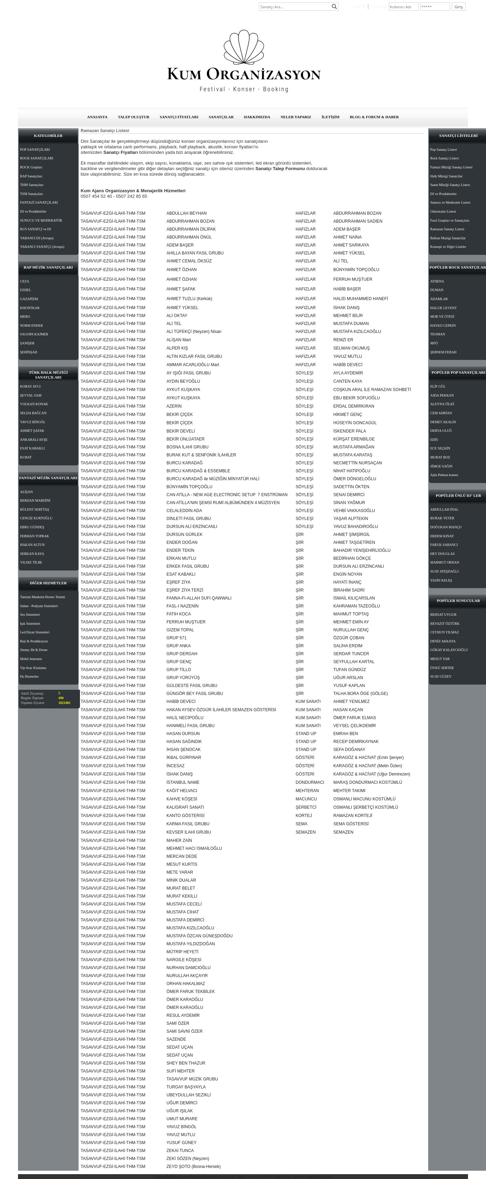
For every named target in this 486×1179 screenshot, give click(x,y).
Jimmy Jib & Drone (33, 650)
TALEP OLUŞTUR (133, 117)
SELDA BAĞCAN (33, 413)
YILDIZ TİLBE (31, 562)
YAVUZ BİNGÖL (32, 422)
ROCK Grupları (31, 167)
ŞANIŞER (27, 343)
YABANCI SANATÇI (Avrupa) (42, 247)
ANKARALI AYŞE (33, 440)
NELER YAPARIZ (296, 117)
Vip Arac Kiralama (33, 668)
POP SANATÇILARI (35, 149)
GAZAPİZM (29, 299)
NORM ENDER (31, 325)
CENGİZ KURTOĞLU (36, 518)
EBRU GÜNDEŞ (32, 527)
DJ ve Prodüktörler (33, 211)
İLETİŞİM (330, 117)
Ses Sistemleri (30, 614)
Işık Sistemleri (30, 623)
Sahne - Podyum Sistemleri (39, 606)
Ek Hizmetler (29, 676)
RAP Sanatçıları (31, 176)
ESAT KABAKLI (32, 448)
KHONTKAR (29, 308)
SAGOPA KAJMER (34, 334)
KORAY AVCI (30, 386)
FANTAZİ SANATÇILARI (39, 202)
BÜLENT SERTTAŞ (34, 509)
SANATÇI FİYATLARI (179, 117)
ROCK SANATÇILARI (36, 158)
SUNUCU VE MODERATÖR (41, 220)
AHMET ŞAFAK (32, 431)
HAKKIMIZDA (257, 117)
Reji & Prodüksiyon (34, 641)
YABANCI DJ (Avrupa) (36, 238)
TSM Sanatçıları (31, 194)
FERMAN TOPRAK (34, 536)
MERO (25, 316)
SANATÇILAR (221, 117)
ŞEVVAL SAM (31, 395)
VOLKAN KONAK (34, 404)
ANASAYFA (97, 117)
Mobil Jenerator (31, 659)
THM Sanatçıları (31, 185)
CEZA (24, 281)
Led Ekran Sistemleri (35, 632)
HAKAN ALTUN (32, 545)
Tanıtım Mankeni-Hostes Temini (42, 597)
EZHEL (25, 290)
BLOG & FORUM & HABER (374, 117)
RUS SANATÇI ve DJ (35, 229)
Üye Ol (359, 6)
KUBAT (26, 457)
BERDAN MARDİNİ (35, 500)
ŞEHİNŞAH (28, 352)
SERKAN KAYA (32, 554)
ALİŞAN (26, 492)
